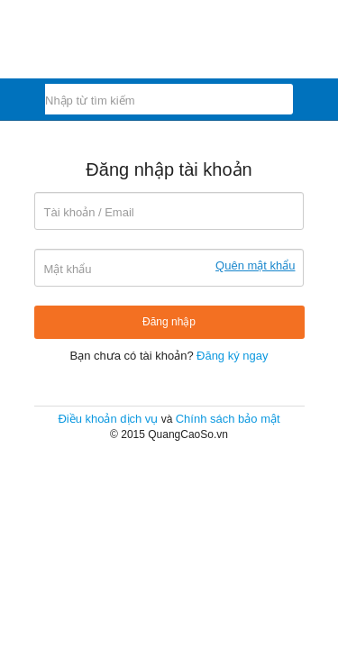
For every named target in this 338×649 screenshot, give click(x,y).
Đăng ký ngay (232, 355)
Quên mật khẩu (255, 265)
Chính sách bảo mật (228, 418)
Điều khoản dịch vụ (108, 418)
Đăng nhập (169, 321)
